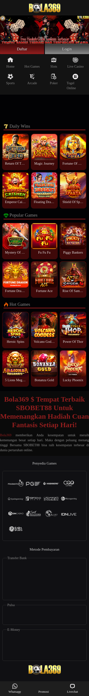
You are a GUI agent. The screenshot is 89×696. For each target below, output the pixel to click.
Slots (53, 63)
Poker (54, 80)
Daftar (22, 49)
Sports (10, 80)
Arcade (32, 80)
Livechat (72, 688)
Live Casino (75, 63)
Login (67, 49)
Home (10, 63)
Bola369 (5, 436)
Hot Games (32, 63)
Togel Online (72, 82)
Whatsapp (15, 688)
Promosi (43, 688)
